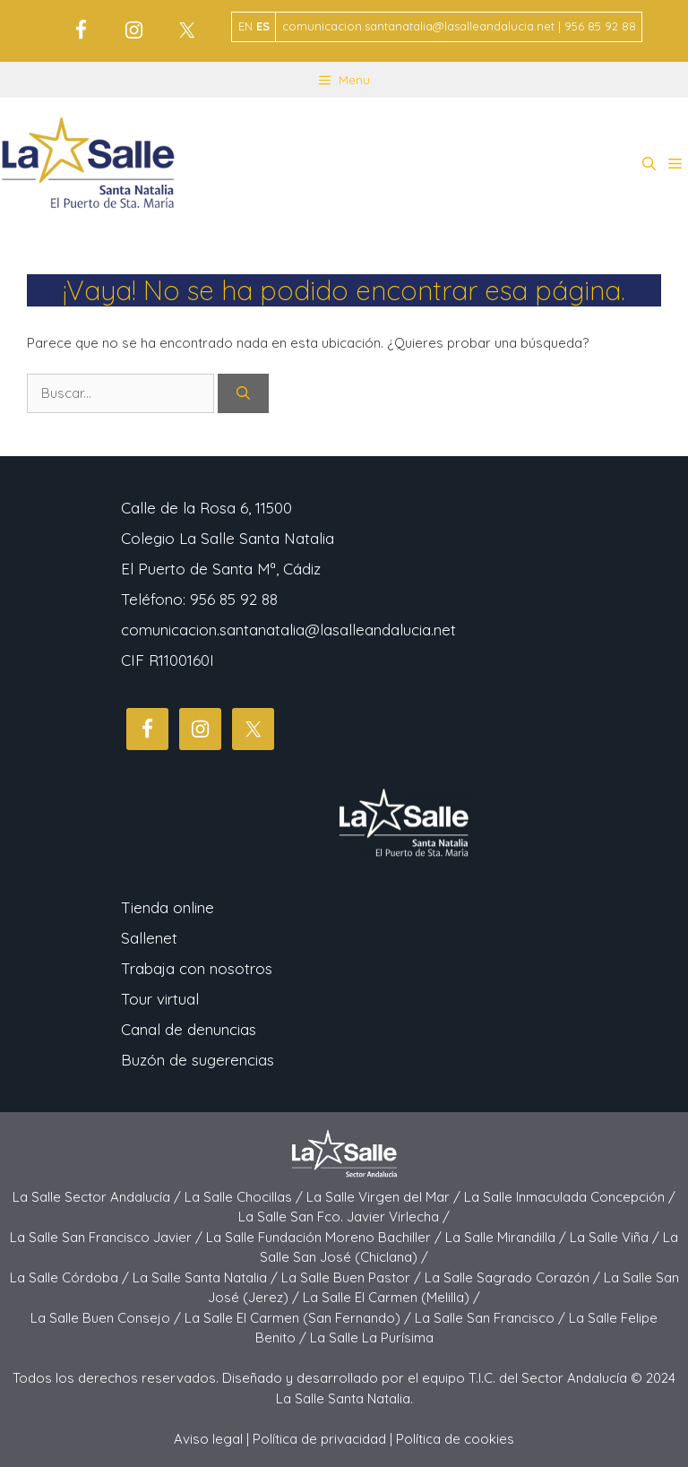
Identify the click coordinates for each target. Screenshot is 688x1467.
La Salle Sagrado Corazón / (514, 1277)
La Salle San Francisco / (492, 1317)
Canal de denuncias (188, 1029)
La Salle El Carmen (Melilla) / (391, 1297)
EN (245, 26)
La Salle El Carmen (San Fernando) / (300, 1317)
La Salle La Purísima (372, 1337)
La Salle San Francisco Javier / (108, 1237)
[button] (649, 164)
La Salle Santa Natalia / (207, 1277)
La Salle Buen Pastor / (353, 1277)
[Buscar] (243, 394)
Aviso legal (208, 1438)
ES (263, 26)
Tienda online (167, 907)
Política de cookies (455, 1438)
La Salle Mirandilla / (507, 1237)
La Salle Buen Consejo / (107, 1317)
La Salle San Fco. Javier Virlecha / (344, 1216)
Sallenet (149, 937)
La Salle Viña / (616, 1237)
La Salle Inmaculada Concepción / (569, 1196)
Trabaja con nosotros (196, 968)
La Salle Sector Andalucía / (99, 1196)
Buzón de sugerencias (197, 1059)
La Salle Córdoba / (71, 1277)
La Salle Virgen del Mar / (385, 1196)
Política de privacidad (319, 1438)
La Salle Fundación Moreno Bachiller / (325, 1237)
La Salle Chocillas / (245, 1196)
